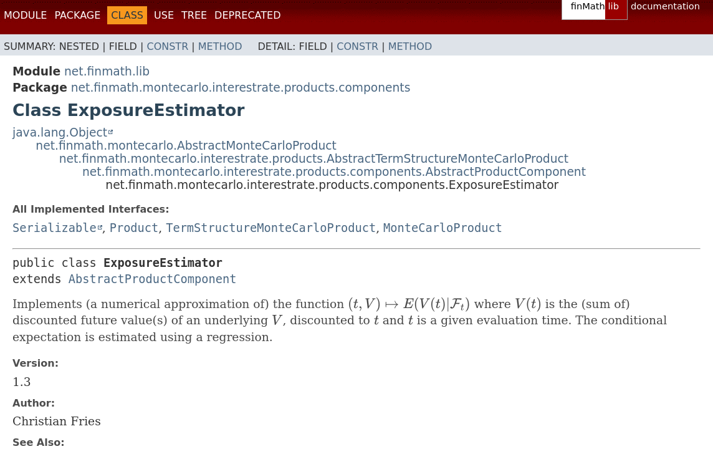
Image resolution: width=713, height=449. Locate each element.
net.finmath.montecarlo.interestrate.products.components (241, 87)
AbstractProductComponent (153, 279)
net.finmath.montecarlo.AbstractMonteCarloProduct (186, 145)
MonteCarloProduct (442, 227)
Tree (194, 15)
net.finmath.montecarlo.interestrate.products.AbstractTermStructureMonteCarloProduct (313, 158)
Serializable (54, 227)
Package (77, 15)
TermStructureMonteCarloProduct (271, 227)
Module (25, 15)
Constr (167, 46)
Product (134, 227)
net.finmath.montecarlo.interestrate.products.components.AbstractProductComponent (334, 171)
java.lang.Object (59, 132)
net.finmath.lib (107, 71)
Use (164, 15)
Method (220, 46)
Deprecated (247, 15)
